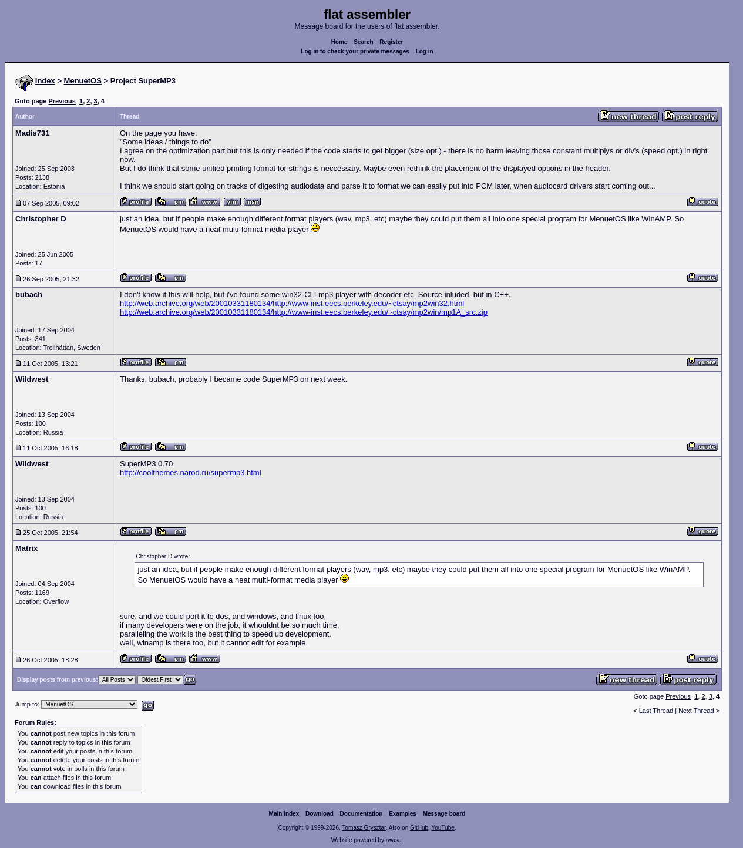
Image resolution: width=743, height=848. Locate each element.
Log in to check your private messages (355, 51)
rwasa (394, 840)
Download (319, 813)
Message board (444, 813)
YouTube (442, 828)
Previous (61, 101)
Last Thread (656, 710)
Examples (402, 813)
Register (391, 42)
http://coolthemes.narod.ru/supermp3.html (190, 472)
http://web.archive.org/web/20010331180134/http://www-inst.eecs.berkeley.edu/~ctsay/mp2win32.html (292, 303)
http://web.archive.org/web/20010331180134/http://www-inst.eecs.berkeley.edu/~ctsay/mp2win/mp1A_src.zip (304, 312)
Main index (284, 813)
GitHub (419, 828)
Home (339, 42)
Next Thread (696, 710)
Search (363, 42)
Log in (424, 51)
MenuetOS (83, 80)
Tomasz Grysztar (363, 828)
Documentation (361, 813)
